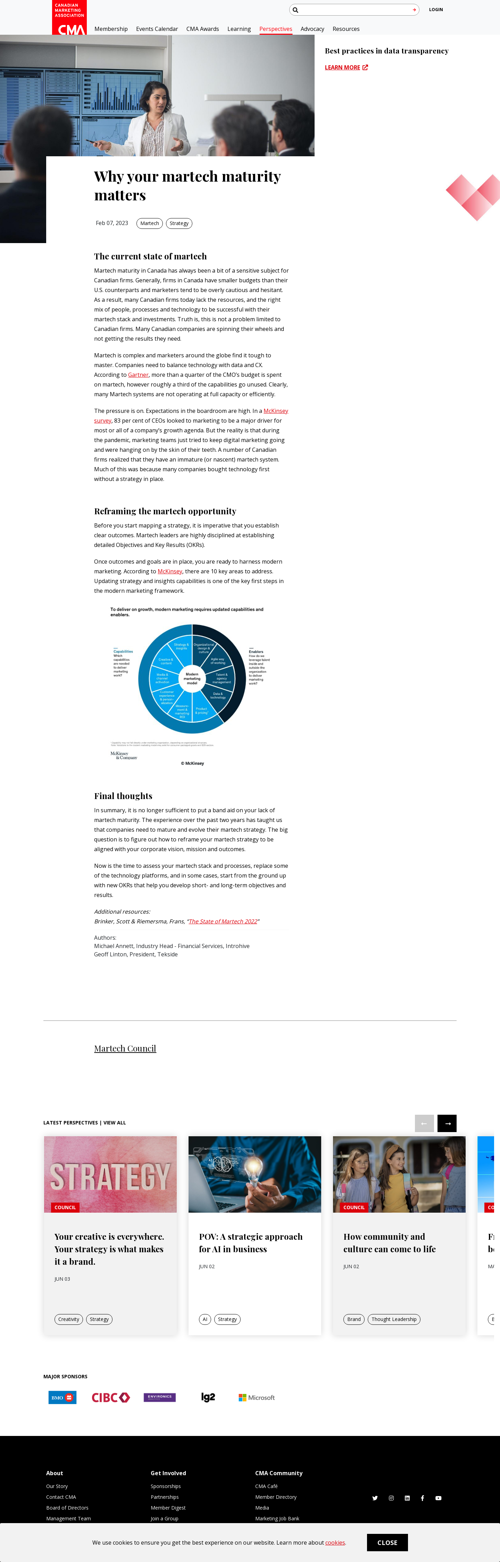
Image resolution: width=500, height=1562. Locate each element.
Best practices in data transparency (387, 50)
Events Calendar (157, 29)
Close (387, 1542)
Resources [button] (346, 29)
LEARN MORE (342, 67)
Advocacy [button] (312, 29)
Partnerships (165, 1497)
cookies (335, 1542)
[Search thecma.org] (354, 10)
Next (447, 1144)
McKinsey (170, 571)
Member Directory (276, 1497)
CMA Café (266, 1486)
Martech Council (125, 1048)
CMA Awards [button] (202, 29)
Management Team (68, 1518)
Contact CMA (61, 1497)
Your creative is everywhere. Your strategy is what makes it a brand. (109, 1270)
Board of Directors (67, 1507)
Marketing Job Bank (277, 1518)
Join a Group (164, 1518)
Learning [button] (239, 29)
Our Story (57, 1486)
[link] (110, 1194)
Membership (111, 29)
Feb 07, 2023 (112, 223)
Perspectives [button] (275, 29)
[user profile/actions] (436, 10)
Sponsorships (166, 1486)
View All (114, 1143)
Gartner (138, 375)
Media (262, 1507)
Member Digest (168, 1507)
